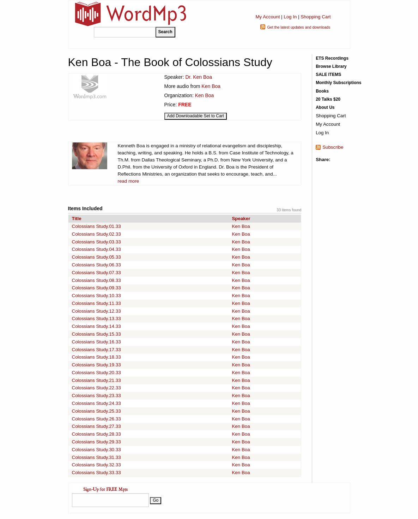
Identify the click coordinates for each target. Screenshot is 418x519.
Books (322, 91)
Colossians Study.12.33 (96, 311)
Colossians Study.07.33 (96, 272)
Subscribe (332, 147)
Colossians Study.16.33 (96, 341)
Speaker (241, 218)
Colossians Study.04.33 (96, 249)
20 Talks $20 (328, 99)
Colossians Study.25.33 (96, 411)
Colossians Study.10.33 (96, 295)
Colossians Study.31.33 (96, 457)
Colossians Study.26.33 (96, 418)
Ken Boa (210, 86)
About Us (325, 107)
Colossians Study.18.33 (96, 357)
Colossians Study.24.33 (96, 403)
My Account (267, 16)
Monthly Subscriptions (338, 82)
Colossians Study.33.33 (96, 472)
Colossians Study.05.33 (96, 257)
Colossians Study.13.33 (96, 318)
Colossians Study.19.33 (96, 364)
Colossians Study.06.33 (96, 264)
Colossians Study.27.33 (96, 426)
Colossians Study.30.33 (96, 449)
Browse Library (331, 66)
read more (128, 181)
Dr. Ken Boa (198, 77)
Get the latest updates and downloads (298, 27)
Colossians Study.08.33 (96, 280)
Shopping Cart (316, 16)
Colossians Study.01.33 (96, 226)
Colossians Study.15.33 (96, 334)
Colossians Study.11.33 (96, 303)
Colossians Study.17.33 (96, 349)
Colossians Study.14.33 (96, 326)
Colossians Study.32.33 (96, 464)
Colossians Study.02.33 (96, 234)
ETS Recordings (332, 58)
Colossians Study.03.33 (96, 241)
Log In (290, 16)
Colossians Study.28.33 (96, 434)
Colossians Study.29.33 (96, 441)
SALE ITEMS (328, 74)
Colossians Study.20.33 (96, 372)
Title (76, 218)
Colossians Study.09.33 (96, 287)
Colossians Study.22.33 (96, 387)
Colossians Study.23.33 (96, 395)
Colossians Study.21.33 (96, 380)
